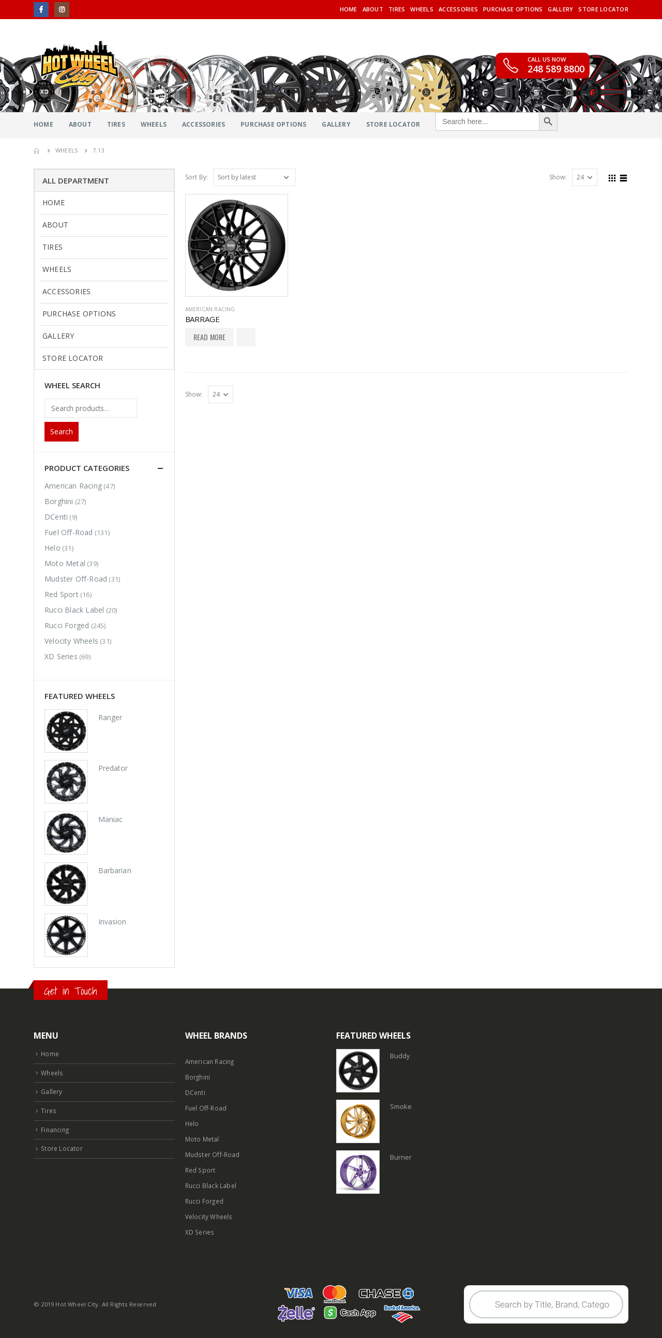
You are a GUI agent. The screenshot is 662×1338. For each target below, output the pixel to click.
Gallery (560, 9)
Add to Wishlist (246, 337)
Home (348, 9)
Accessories (458, 9)
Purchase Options (513, 9)
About (373, 9)
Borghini (58, 501)
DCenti (56, 517)
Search (61, 431)
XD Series (61, 656)
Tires (396, 9)
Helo (52, 548)
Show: (558, 177)
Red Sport (61, 594)
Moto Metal (64, 563)
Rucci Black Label (74, 610)
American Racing (210, 309)
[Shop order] (254, 177)
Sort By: (196, 177)
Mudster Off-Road (75, 579)
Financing (56, 1127)
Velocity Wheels (71, 641)
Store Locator (603, 9)
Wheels (421, 9)
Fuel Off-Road (68, 532)
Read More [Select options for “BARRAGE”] (209, 336)
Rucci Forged (66, 625)
